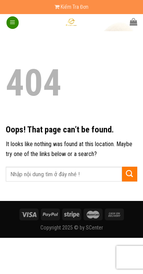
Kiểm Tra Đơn (71, 7)
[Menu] (12, 22)
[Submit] (129, 174)
